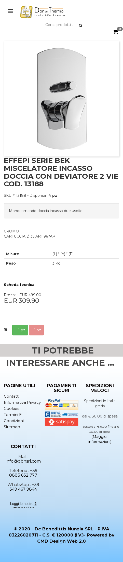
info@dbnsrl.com (23, 461)
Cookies (11, 408)
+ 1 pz (20, 330)
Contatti (11, 396)
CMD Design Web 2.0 (61, 541)
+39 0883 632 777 (23, 473)
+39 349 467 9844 (24, 487)
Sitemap (12, 426)
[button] (80, 25)
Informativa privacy (22, 402)
